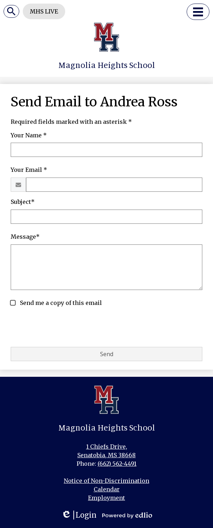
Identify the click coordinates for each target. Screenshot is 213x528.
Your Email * (29, 169)
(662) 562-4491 (117, 463)
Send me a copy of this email (60, 302)
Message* (25, 236)
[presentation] (65, 327)
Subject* (23, 201)
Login (79, 515)
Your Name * (29, 135)
